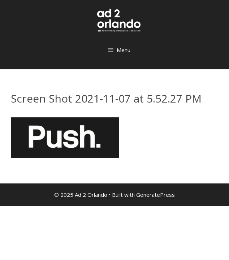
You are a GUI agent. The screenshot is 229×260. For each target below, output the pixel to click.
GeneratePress (155, 194)
